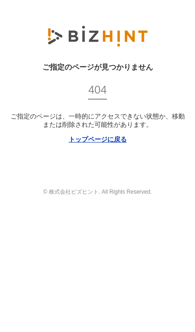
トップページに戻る (98, 139)
